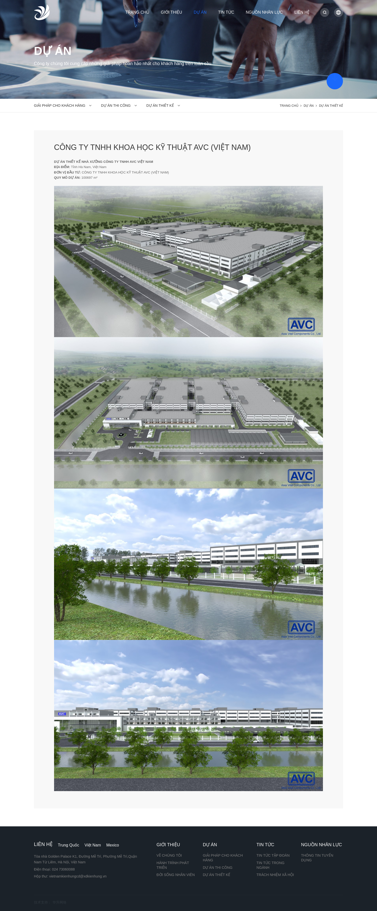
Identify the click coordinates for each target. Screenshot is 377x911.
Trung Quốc (68, 845)
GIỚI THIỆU (171, 12)
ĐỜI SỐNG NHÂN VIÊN (176, 875)
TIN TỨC (226, 12)
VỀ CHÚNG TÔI (169, 855)
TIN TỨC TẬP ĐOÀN (273, 855)
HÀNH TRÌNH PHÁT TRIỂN (173, 865)
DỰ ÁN (200, 12)
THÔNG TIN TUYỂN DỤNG (317, 857)
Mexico (112, 845)
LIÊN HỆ (302, 12)
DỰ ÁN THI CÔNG (115, 105)
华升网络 (59, 902)
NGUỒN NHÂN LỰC (264, 12)
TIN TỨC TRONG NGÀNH (270, 865)
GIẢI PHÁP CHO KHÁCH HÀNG (59, 105)
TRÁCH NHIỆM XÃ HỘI (275, 875)
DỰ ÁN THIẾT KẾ (160, 105)
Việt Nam (93, 845)
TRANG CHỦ (137, 12)
